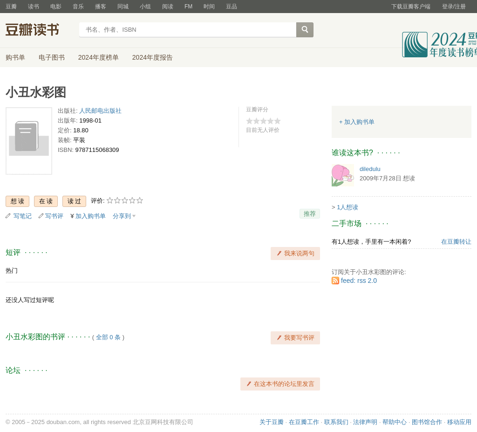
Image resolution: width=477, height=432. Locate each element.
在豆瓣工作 (304, 421)
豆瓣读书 (39, 31)
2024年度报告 (152, 57)
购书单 (15, 57)
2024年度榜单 (98, 57)
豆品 (231, 6)
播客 (100, 6)
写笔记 (23, 216)
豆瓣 (11, 6)
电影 (55, 6)
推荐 (310, 213)
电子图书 (52, 57)
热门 (12, 270)
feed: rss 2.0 (359, 280)
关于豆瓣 (271, 421)
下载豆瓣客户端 (410, 6)
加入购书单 (90, 216)
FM (188, 6)
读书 (33, 6)
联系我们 (336, 421)
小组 (145, 6)
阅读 (167, 6)
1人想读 (347, 207)
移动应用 (459, 421)
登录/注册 (454, 6)
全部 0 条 (108, 337)
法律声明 (365, 421)
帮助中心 (394, 421)
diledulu (370, 168)
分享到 (122, 216)
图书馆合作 (427, 421)
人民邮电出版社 (100, 110)
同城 (123, 6)
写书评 (54, 216)
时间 (209, 6)
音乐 (78, 6)
